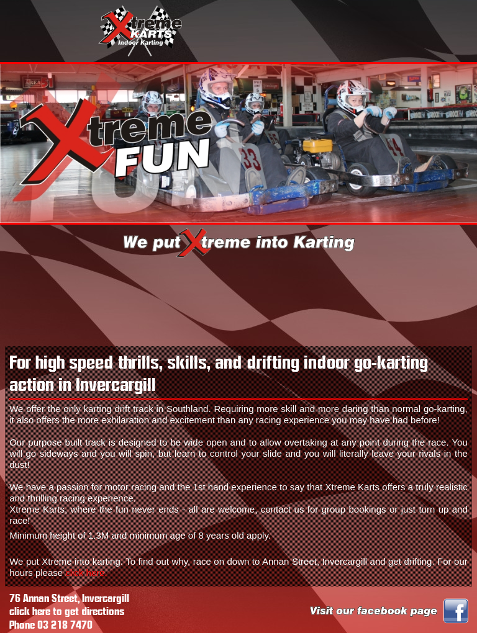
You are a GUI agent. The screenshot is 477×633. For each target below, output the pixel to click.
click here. (86, 572)
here (41, 611)
